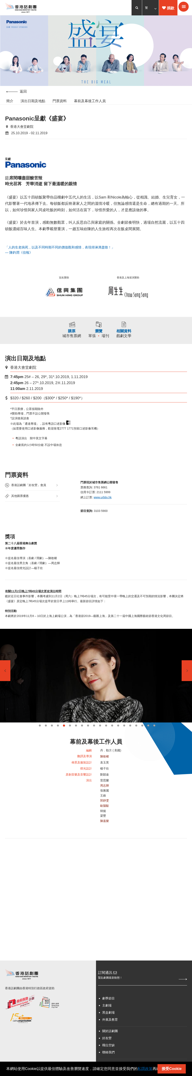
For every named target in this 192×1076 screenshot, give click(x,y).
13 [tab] (112, 736)
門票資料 (60, 102)
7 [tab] (76, 736)
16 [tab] (130, 736)
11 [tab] (100, 736)
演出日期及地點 (33, 102)
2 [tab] (46, 736)
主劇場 (107, 1018)
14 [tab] (118, 736)
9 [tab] (88, 736)
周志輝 (104, 797)
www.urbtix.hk (103, 502)
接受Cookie (172, 1069)
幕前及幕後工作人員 (90, 102)
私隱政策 (145, 1069)
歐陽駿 (104, 818)
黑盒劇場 (108, 1025)
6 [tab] (70, 736)
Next (187, 681)
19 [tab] (148, 736)
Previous (5, 681)
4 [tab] (58, 736)
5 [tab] (64, 736)
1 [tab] (40, 736)
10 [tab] (94, 736)
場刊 (107, 340)
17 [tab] (136, 736)
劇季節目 (108, 1011)
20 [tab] (154, 736)
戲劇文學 (139, 340)
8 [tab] (82, 736)
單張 (93, 340)
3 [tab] (52, 736)
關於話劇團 (110, 1043)
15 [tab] (124, 736)
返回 (16, 92)
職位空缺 (108, 1057)
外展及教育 (110, 1032)
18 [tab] (142, 736)
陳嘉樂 (104, 834)
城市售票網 (58, 340)
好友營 (107, 1050)
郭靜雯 (104, 813)
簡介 (9, 102)
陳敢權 (104, 767)
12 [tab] (106, 736)
